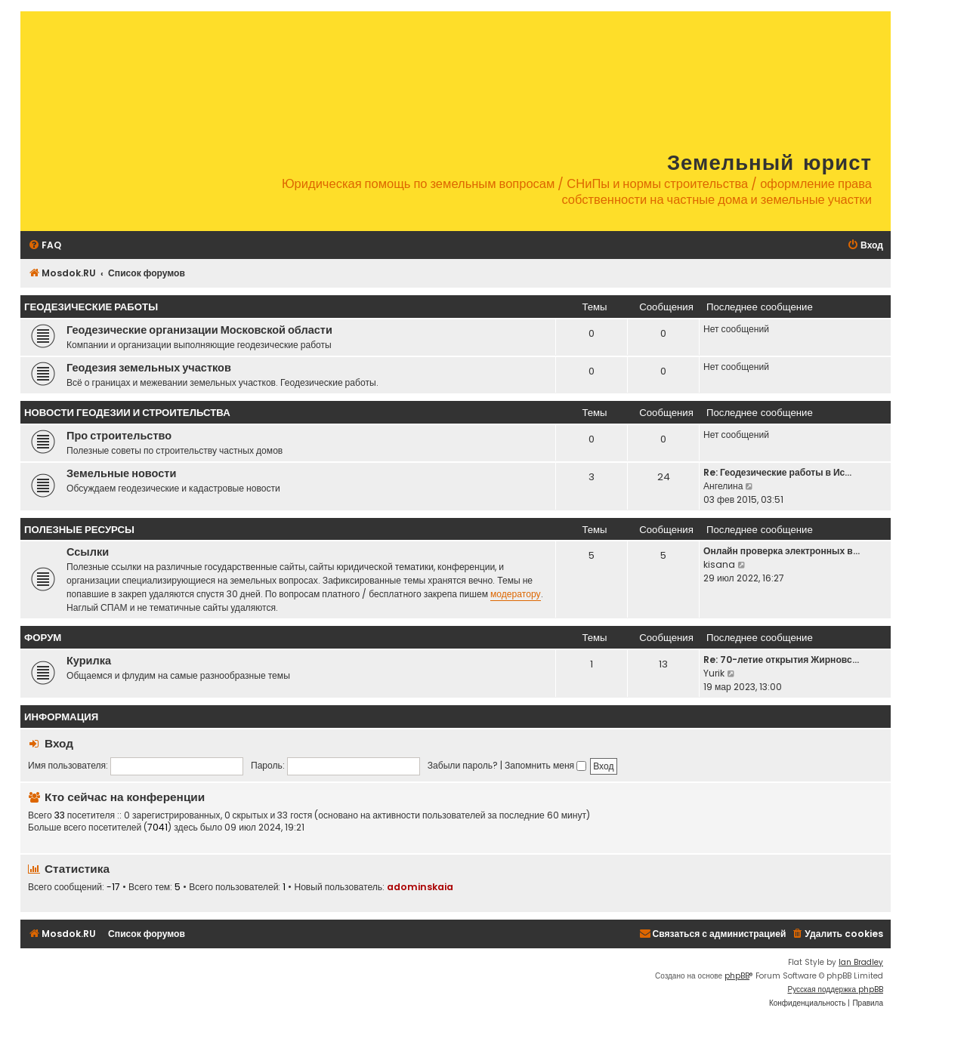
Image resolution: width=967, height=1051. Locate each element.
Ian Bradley (861, 962)
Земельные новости (121, 473)
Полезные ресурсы (79, 529)
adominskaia (420, 886)
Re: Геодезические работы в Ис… (777, 472)
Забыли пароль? (463, 765)
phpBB (736, 976)
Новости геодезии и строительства (127, 412)
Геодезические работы (91, 307)
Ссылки (87, 551)
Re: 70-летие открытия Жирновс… (781, 659)
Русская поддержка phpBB (835, 989)
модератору (515, 593)
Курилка (88, 660)
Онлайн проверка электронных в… (781, 550)
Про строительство (118, 435)
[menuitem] (44, 246)
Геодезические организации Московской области (199, 329)
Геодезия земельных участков (148, 367)
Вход (59, 743)
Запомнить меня (545, 765)
